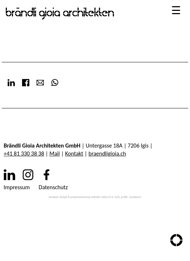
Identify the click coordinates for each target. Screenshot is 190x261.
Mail (55, 153)
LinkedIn (11, 82)
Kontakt (74, 153)
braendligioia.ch (107, 153)
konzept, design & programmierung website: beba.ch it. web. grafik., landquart (95, 197)
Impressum (17, 187)
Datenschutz (53, 187)
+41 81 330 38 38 (24, 153)
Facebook (25, 82)
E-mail (40, 82)
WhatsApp (54, 82)
